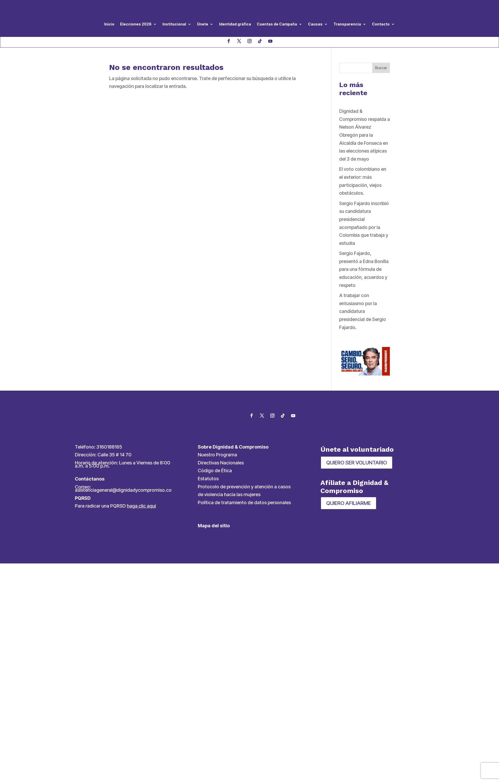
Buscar (381, 67)
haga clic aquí (141, 506)
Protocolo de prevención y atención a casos (244, 486)
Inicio (109, 24)
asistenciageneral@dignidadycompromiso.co (123, 490)
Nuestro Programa (217, 454)
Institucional (174, 24)
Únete (202, 24)
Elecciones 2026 (136, 24)
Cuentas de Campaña (277, 24)
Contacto (381, 24)
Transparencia (347, 24)
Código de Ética (215, 470)
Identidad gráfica (235, 24)
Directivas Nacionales (221, 462)
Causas (315, 24)
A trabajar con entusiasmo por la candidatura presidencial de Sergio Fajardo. (362, 311)
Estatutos (208, 478)
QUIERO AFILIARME (348, 503)
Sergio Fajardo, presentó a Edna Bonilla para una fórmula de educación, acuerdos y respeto (364, 269)
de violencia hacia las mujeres (229, 494)
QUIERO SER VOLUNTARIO (356, 462)
